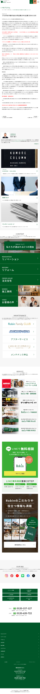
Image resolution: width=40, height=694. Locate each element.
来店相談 (11, 594)
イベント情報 (11, 590)
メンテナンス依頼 (29, 599)
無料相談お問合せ (29, 591)
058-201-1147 (21, 673)
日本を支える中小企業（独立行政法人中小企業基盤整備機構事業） (14, 105)
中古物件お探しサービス (11, 599)
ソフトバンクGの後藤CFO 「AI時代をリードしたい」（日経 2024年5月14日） (16, 41)
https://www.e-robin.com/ (20, 139)
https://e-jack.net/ (16, 141)
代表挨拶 (36, 143)
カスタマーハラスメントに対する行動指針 (20, 664)
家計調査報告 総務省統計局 (7, 96)
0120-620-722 (20, 678)
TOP (3, 9)
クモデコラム (9, 9)
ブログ (5, 9)
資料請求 (29, 594)
